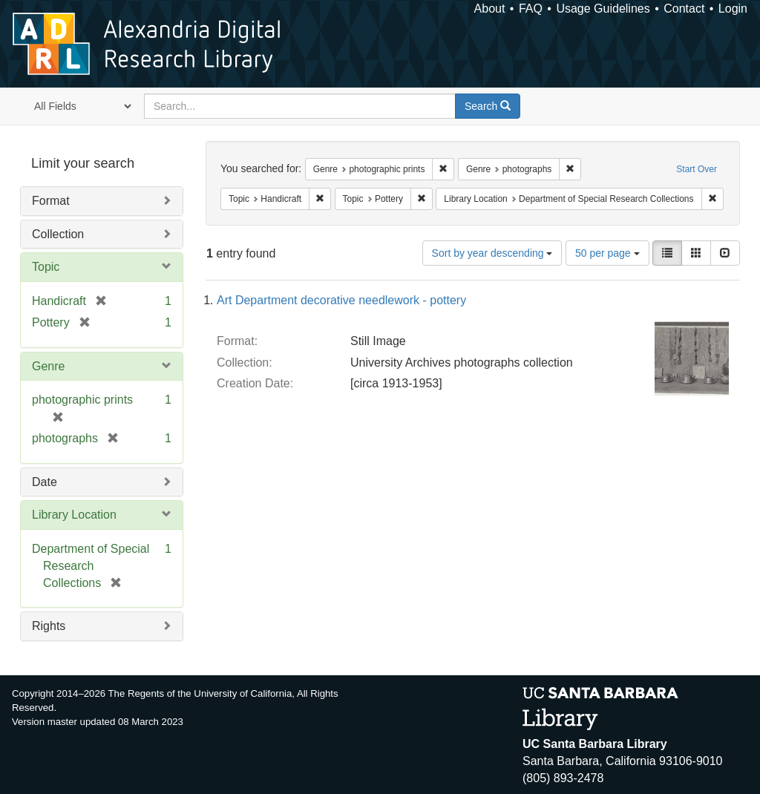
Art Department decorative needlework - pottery (341, 300)
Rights (48, 626)
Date (44, 482)
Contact (684, 8)
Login (732, 8)
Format (51, 200)
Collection (58, 234)
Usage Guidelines (602, 8)
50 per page (607, 253)
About (489, 8)
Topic (45, 266)
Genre (48, 366)
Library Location (74, 514)
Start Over (696, 169)
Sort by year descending (492, 253)
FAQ (531, 8)
